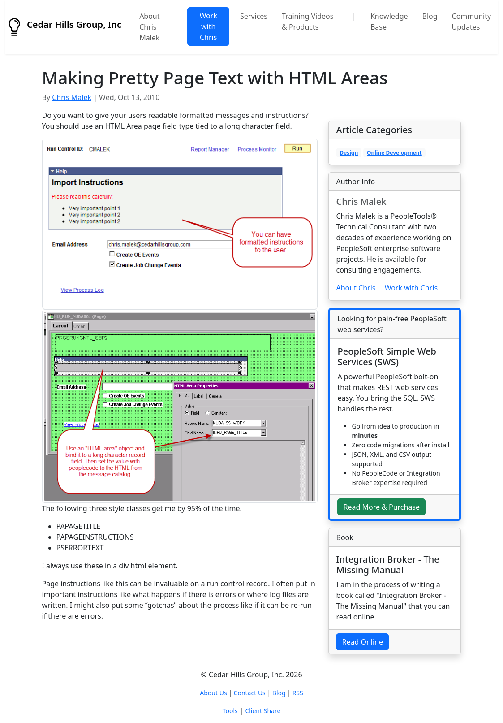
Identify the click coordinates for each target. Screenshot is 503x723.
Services (253, 16)
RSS (297, 692)
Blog (430, 16)
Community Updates (471, 21)
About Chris (355, 288)
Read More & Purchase (381, 507)
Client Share (262, 710)
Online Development (394, 152)
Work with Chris (208, 26)
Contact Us (250, 692)
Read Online (362, 642)
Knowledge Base (389, 21)
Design (349, 152)
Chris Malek (71, 97)
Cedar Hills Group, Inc (63, 27)
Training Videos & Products (307, 21)
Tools (230, 710)
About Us (213, 692)
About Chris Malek (149, 27)
